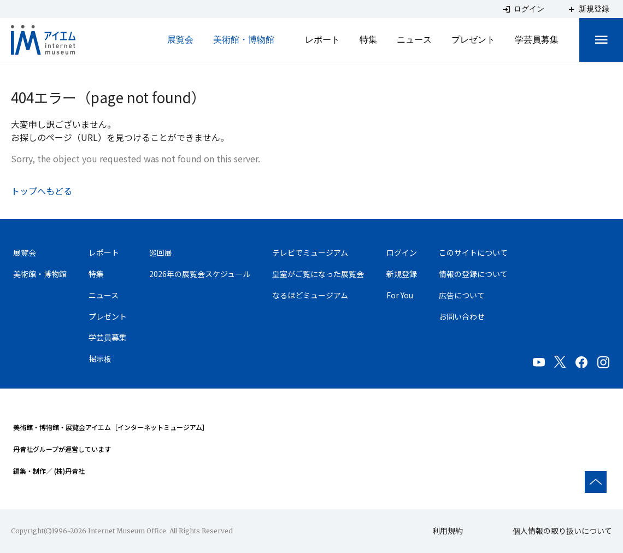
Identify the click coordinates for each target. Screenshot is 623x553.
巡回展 (160, 252)
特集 (368, 39)
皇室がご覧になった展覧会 (318, 273)
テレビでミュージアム (310, 252)
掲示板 (100, 359)
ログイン (401, 252)
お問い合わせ (462, 316)
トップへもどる (41, 190)
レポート (322, 39)
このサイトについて (473, 252)
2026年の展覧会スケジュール (199, 273)
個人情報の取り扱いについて (562, 530)
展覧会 (180, 39)
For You (399, 295)
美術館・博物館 (243, 39)
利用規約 (447, 530)
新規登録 (401, 273)
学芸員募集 (537, 39)
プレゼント (473, 39)
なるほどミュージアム (310, 295)
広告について (462, 295)
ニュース (414, 39)
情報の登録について (473, 273)
